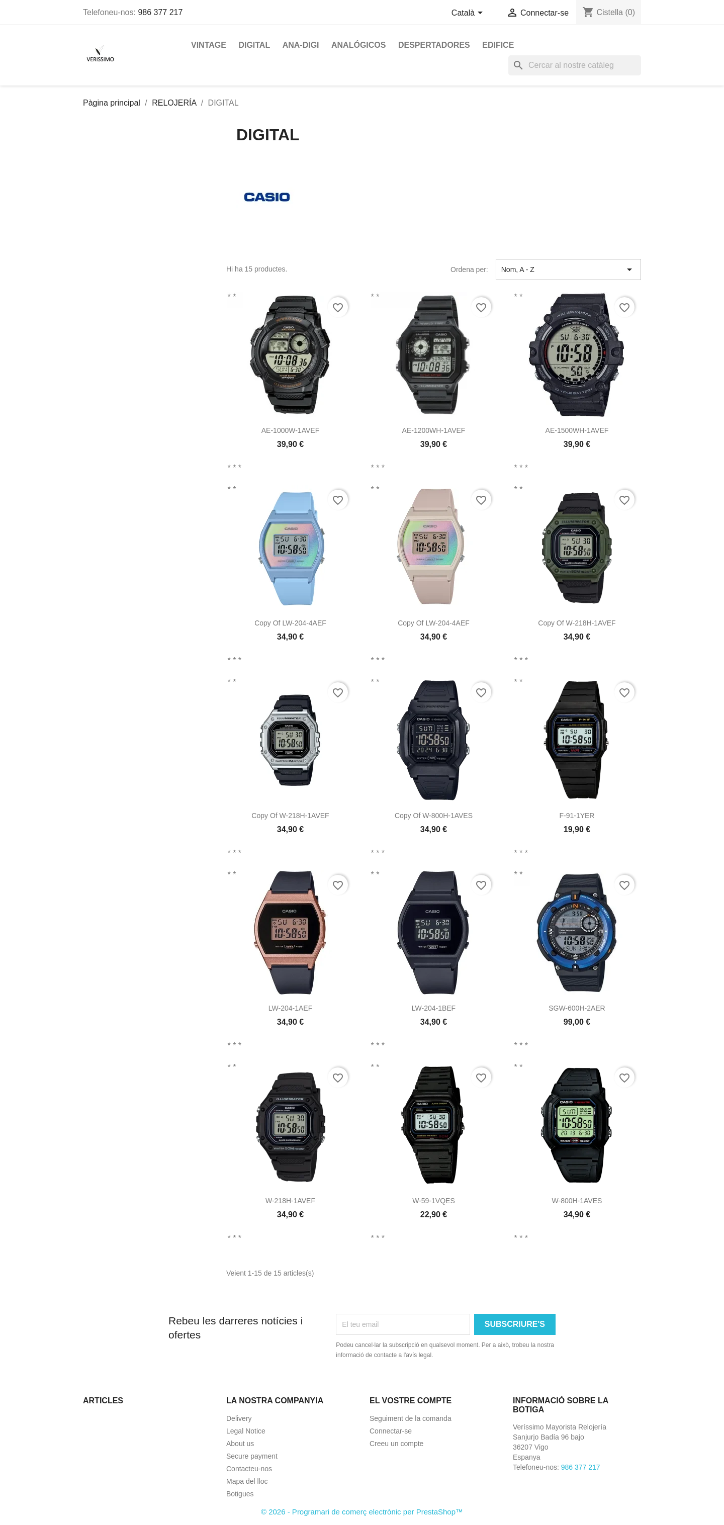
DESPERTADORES (434, 45)
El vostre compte (410, 1400)
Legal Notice (245, 1431)
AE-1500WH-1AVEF (577, 430)
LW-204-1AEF (290, 1008)
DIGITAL (254, 45)
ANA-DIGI (301, 45)
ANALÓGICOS (358, 45)
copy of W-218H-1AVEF (576, 623)
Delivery (239, 1418)
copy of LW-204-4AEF (290, 623)
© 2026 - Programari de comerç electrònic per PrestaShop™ (362, 1511)
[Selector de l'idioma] (468, 14)
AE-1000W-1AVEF (290, 430)
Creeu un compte (396, 1444)
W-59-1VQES (433, 1201)
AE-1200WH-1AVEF (434, 430)
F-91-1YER (576, 816)
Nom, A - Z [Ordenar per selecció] (568, 269)
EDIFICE (498, 45)
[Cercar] (574, 65)
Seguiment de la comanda (410, 1418)
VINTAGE (208, 45)
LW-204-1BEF (434, 1008)
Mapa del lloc (247, 1481)
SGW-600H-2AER (577, 1008)
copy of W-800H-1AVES (434, 816)
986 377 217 (160, 12)
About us (240, 1444)
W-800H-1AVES (577, 1201)
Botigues (239, 1494)
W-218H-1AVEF (290, 1201)
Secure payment (252, 1456)
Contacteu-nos (249, 1469)
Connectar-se (391, 1431)
